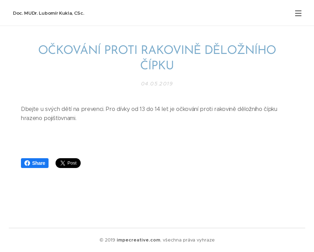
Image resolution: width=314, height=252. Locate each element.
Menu (298, 13)
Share (34, 163)
